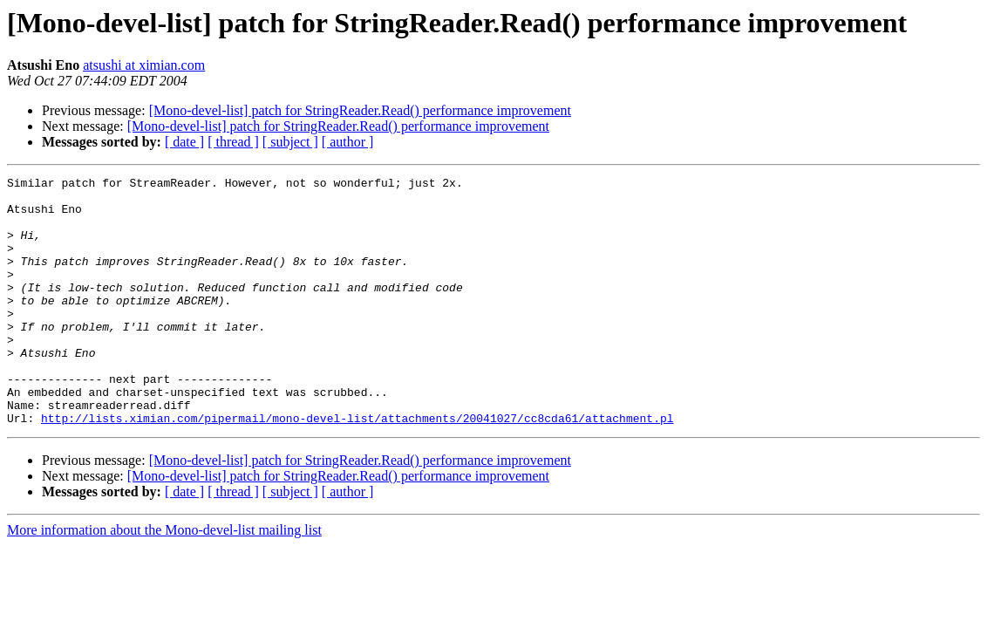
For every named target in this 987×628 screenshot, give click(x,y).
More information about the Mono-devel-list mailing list (164, 579)
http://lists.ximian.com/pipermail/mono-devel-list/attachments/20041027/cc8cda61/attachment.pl (357, 467)
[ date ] (184, 141)
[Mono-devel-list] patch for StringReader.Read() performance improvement (360, 110)
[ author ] (348, 141)
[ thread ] (233, 141)
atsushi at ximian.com (144, 65)
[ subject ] (290, 141)
